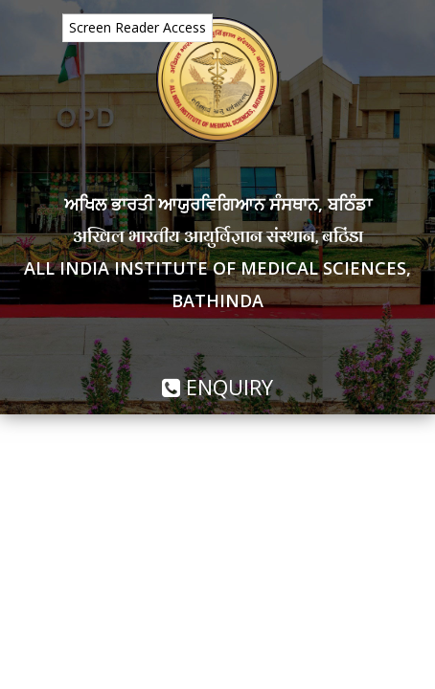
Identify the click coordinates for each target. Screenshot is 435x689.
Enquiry (217, 386)
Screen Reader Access (137, 27)
